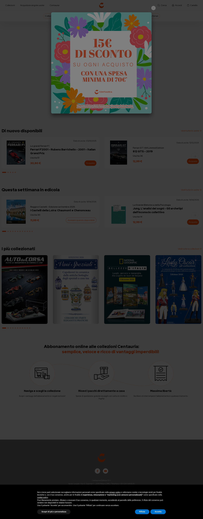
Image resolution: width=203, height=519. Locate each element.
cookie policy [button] (42, 497)
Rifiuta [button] (142, 512)
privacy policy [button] (115, 492)
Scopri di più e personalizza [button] (54, 512)
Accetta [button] (158, 512)
